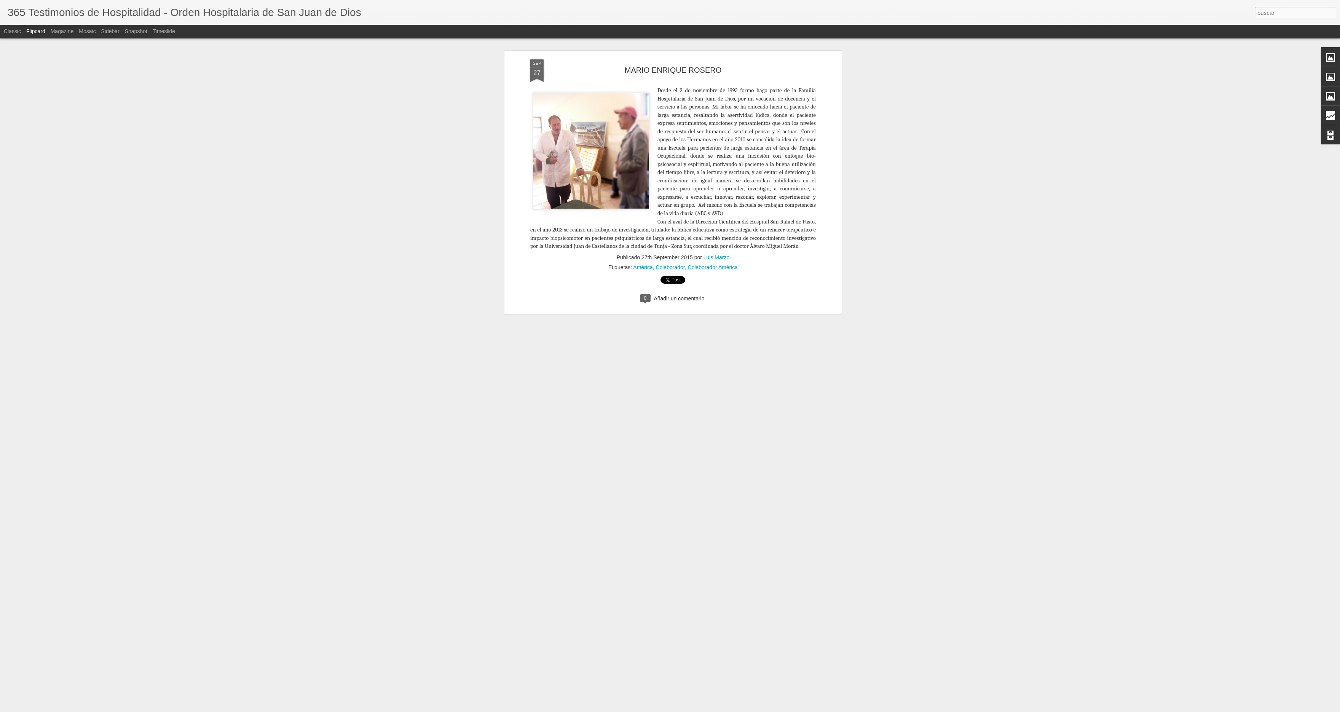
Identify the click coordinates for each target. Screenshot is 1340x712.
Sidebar (110, 31)
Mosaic (87, 31)
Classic (12, 31)
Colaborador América (713, 267)
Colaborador (670, 267)
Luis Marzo (716, 257)
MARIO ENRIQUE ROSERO (673, 70)
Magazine (62, 31)
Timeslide (164, 31)
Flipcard (35, 31)
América (642, 267)
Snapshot (136, 31)
